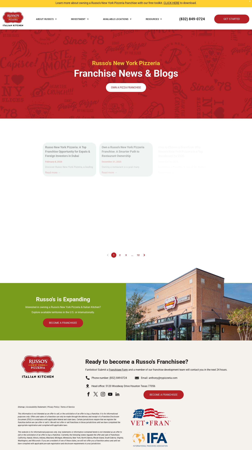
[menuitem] (46, 11)
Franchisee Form (118, 361)
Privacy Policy (53, 398)
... (132, 246)
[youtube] (110, 386)
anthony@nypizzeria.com (163, 369)
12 (138, 246)
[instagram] (103, 386)
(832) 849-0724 (118, 369)
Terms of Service (68, 398)
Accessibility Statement (36, 398)
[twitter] (96, 386)
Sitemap (21, 398)
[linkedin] (117, 386)
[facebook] (88, 386)
